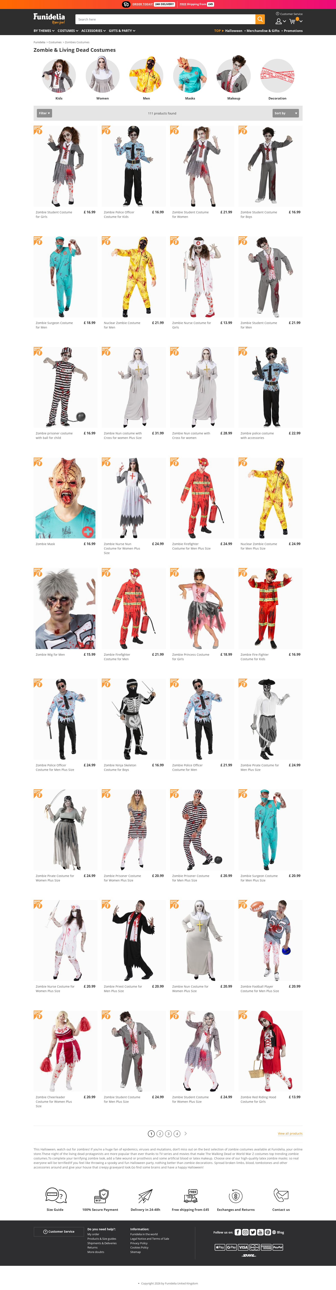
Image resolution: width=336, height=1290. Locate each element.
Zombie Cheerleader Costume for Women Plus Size (54, 1101)
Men (146, 98)
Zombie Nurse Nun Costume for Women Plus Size (122, 548)
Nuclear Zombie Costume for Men (122, 325)
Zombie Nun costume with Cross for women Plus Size (123, 435)
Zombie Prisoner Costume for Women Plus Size (122, 878)
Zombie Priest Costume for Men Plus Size (123, 988)
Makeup (233, 98)
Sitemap (135, 1252)
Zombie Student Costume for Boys (259, 214)
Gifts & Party (120, 30)
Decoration (277, 98)
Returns (92, 1247)
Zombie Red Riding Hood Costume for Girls (258, 1099)
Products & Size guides (101, 1239)
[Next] (185, 1133)
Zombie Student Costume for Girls (54, 214)
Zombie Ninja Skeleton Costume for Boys (120, 767)
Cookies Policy (139, 1247)
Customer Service (58, 1231)
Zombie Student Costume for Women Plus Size (190, 1099)
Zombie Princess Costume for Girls (190, 656)
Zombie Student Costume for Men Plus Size (122, 1099)
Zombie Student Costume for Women (190, 214)
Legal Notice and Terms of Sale (149, 1239)
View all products (290, 1133)
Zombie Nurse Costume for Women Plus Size (55, 988)
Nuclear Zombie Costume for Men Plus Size (259, 546)
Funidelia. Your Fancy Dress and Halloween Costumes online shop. (49, 19)
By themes (42, 30)
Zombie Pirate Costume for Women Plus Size (55, 878)
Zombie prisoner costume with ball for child (54, 435)
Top (217, 30)
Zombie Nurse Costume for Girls (191, 325)
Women (102, 98)
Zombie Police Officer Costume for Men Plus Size (55, 767)
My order (93, 1234)
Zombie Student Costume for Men (259, 325)
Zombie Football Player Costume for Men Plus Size (260, 988)
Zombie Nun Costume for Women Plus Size (190, 988)
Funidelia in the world (144, 1234)
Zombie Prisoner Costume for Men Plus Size (190, 878)
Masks (190, 98)
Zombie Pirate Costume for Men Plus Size (260, 767)
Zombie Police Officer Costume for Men (187, 767)
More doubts (95, 1252)
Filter (43, 113)
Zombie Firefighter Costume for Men (117, 656)
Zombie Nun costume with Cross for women (191, 435)
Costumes (66, 30)
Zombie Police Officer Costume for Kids (119, 214)
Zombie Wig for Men (50, 654)
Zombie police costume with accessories (257, 435)
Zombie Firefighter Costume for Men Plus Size (191, 546)
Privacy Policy (139, 1243)
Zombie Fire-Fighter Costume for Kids (255, 656)
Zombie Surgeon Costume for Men (54, 325)
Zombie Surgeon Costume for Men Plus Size (259, 878)
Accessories (91, 30)
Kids (59, 98)
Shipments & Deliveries (102, 1243)
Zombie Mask (45, 544)
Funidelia (39, 42)
